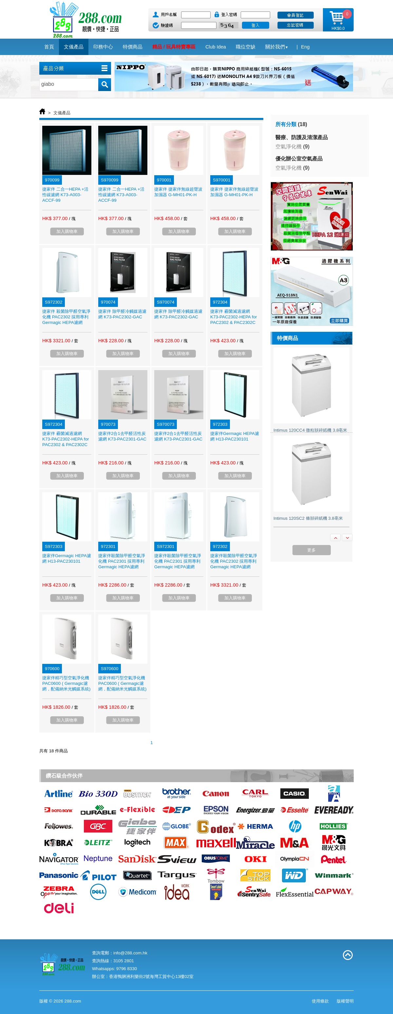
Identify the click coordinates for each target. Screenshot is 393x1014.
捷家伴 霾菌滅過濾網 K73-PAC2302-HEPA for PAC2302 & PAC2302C (233, 317)
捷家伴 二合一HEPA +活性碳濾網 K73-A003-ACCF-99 (65, 195)
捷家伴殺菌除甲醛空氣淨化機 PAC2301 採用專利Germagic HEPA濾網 (121, 561)
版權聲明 (345, 1001)
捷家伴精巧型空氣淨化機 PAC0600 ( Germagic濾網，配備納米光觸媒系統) (66, 683)
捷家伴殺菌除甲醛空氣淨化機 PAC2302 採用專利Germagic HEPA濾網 (233, 561)
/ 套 (184, 218)
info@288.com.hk (130, 952)
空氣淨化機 (288, 146)
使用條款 (320, 1001)
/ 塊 (72, 218)
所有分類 (285, 124)
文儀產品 (61, 112)
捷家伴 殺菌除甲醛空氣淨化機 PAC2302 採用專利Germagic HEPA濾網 (66, 317)
